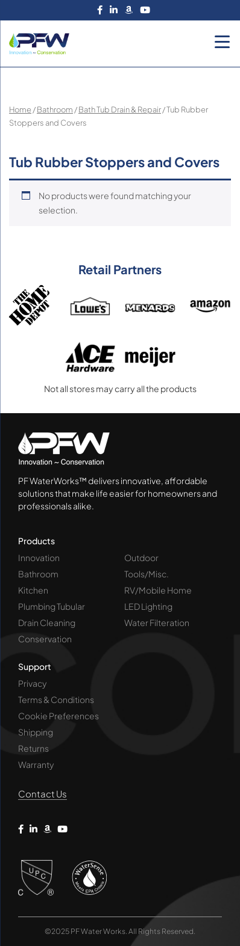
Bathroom (55, 109)
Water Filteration (156, 622)
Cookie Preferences (58, 715)
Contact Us (42, 793)
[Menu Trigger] (222, 41)
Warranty (36, 764)
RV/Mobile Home (158, 590)
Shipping (35, 731)
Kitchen (33, 590)
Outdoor (141, 557)
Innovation (39, 557)
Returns (33, 748)
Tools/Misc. (146, 573)
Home (20, 109)
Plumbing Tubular (51, 606)
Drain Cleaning (46, 622)
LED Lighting (148, 606)
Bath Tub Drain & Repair (119, 109)
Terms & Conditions (56, 699)
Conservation (45, 638)
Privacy (32, 683)
